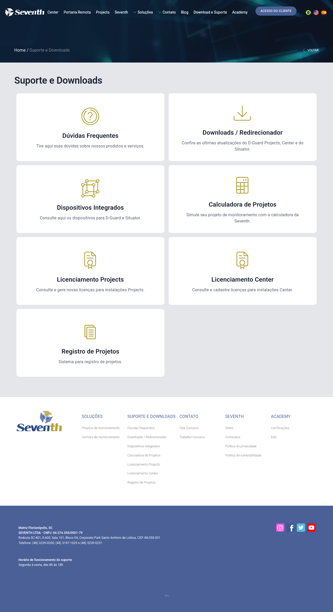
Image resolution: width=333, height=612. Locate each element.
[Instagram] (280, 527)
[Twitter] (301, 527)
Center (53, 12)
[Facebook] (290, 527)
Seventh (121, 12)
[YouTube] (311, 527)
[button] (276, 11)
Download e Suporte (210, 12)
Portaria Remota (77, 12)
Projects (103, 12)
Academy (240, 12)
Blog (185, 12)
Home (20, 50)
